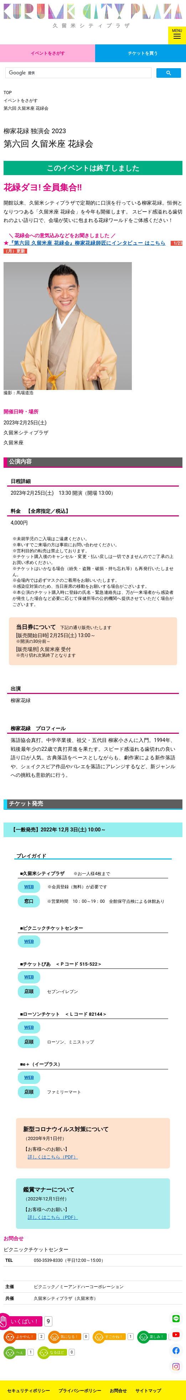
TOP (8, 92)
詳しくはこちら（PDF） (53, 1157)
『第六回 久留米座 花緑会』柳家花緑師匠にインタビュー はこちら (87, 243)
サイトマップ (148, 1390)
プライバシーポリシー (79, 1390)
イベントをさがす (48, 53)
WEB (29, 886)
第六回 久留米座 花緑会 (26, 108)
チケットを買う (143, 53)
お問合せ (118, 1390)
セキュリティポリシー (28, 1390)
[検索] (77, 73)
